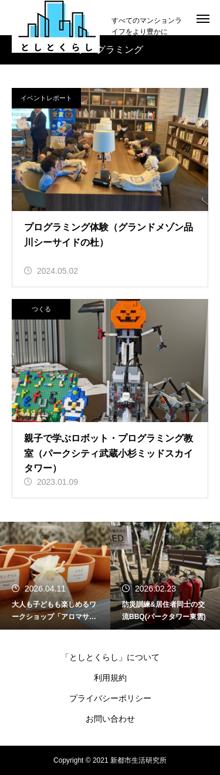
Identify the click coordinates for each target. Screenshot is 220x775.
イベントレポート (46, 97)
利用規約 (110, 677)
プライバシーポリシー (110, 698)
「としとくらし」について (110, 657)
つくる (41, 308)
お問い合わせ (110, 718)
